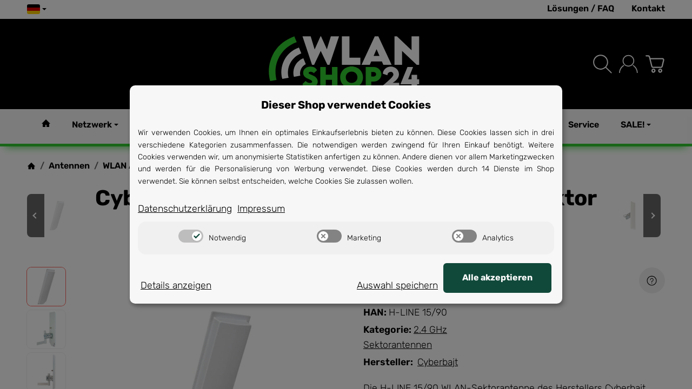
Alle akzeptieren (497, 277)
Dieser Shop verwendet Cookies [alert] (346, 104)
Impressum (261, 208)
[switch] (190, 236)
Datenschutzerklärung (185, 208)
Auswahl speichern (397, 285)
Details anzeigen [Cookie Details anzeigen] (176, 285)
